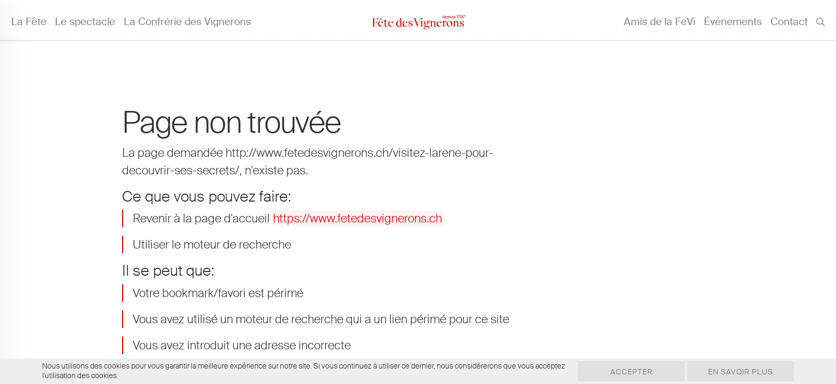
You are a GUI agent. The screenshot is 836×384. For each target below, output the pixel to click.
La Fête (28, 22)
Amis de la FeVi (659, 22)
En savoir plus (740, 372)
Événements (733, 21)
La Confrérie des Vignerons (187, 22)
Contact (789, 21)
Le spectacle (85, 22)
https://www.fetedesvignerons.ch (357, 218)
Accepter (631, 372)
